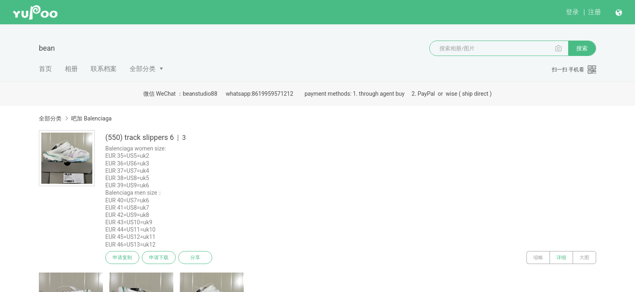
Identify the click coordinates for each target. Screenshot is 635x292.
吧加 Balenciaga (91, 118)
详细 (561, 257)
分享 (195, 257)
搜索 (582, 48)
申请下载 (158, 257)
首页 (45, 69)
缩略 (538, 257)
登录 (572, 12)
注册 (594, 12)
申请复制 (122, 257)
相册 (71, 69)
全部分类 (143, 69)
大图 (584, 257)
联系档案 (104, 69)
